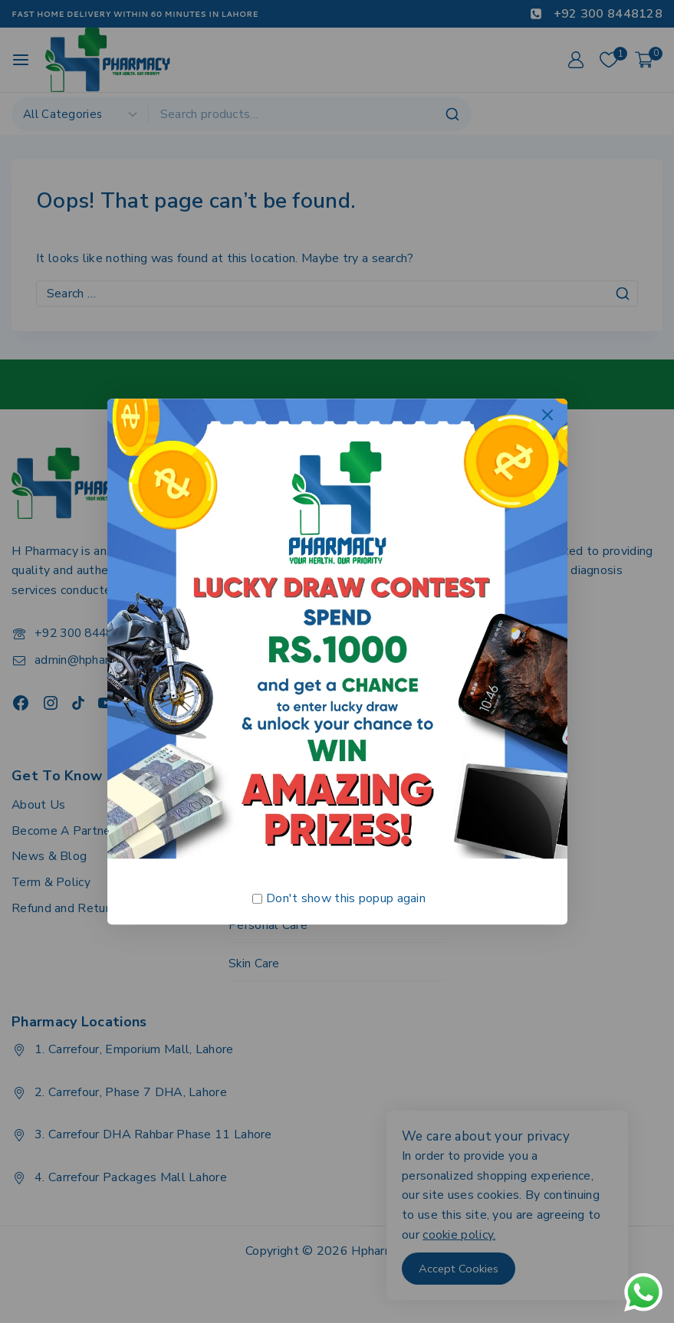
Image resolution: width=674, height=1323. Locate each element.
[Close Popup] (547, 414)
